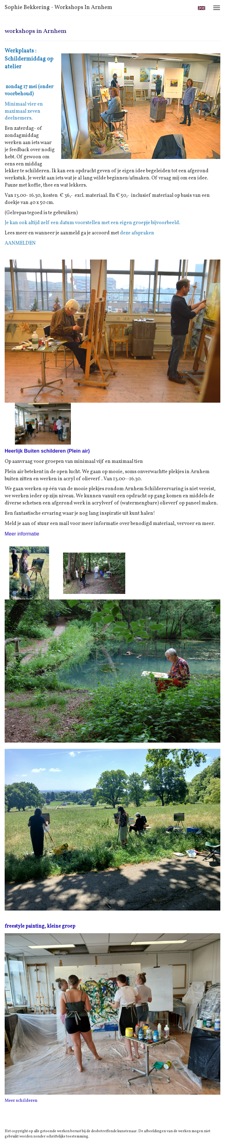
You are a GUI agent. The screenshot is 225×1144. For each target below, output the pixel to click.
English (201, 8)
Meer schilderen (21, 1101)
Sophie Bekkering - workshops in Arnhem (58, 7)
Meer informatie (22, 533)
